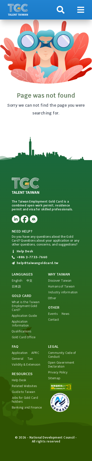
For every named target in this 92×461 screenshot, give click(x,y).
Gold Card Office (23, 337)
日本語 (16, 286)
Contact (53, 320)
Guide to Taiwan (23, 392)
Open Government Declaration (61, 365)
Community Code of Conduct (62, 355)
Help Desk (19, 380)
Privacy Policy (58, 372)
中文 (29, 281)
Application (19, 353)
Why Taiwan (59, 274)
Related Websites (24, 386)
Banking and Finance (27, 408)
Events (53, 314)
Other (52, 298)
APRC (35, 353)
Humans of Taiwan (61, 286)
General (18, 359)
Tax (30, 359)
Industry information (63, 292)
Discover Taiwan (60, 281)
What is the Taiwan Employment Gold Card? (25, 306)
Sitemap (54, 378)
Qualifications (21, 331)
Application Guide (24, 316)
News (65, 314)
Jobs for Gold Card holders (25, 400)
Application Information (20, 324)
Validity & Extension (26, 365)
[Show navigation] (80, 10)
